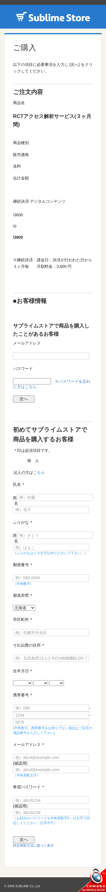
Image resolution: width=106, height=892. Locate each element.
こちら (39, 472)
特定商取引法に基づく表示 (33, 846)
